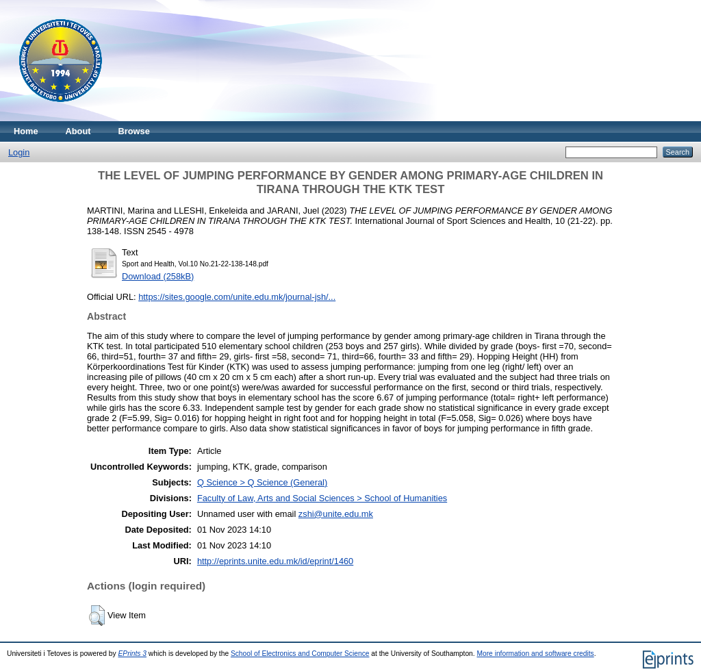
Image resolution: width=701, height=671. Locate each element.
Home (26, 131)
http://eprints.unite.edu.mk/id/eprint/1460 (275, 561)
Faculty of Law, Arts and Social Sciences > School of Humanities (322, 498)
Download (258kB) (158, 276)
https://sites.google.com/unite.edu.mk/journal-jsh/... (236, 297)
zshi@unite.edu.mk (335, 514)
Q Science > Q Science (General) (262, 482)
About (78, 131)
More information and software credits (535, 653)
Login (18, 152)
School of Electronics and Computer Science (300, 653)
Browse (134, 131)
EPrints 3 (132, 653)
